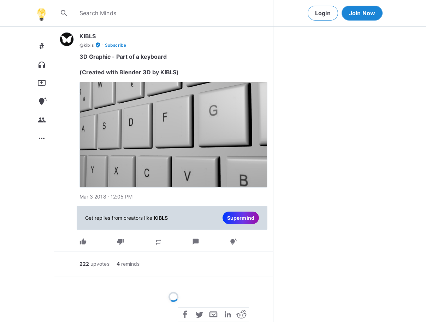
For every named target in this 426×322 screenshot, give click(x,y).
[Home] (41, 13)
